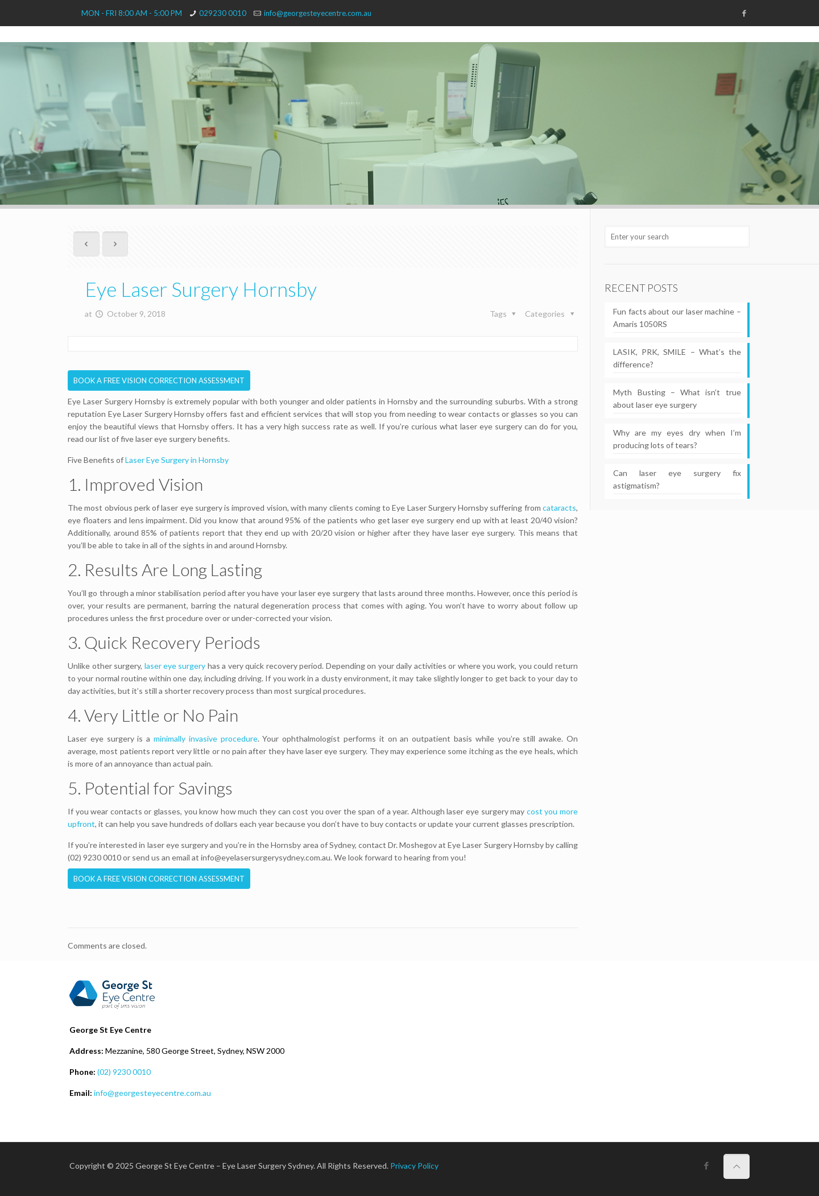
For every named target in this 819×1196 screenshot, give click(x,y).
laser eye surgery (175, 666)
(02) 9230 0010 (124, 1072)
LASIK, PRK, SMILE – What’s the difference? (677, 358)
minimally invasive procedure (206, 738)
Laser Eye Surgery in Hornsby (177, 460)
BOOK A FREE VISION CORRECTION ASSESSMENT (159, 380)
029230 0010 (222, 13)
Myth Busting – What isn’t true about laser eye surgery (677, 398)
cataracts (559, 507)
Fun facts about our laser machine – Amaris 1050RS (677, 318)
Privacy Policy (414, 1165)
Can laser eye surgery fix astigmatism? (677, 479)
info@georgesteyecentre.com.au (317, 13)
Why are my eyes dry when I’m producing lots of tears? (677, 439)
